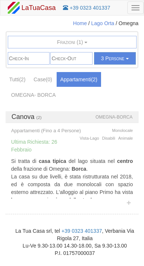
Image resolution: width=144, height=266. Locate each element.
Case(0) (43, 79)
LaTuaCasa (32, 8)
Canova (22, 116)
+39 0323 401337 (81, 231)
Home (80, 23)
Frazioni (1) (72, 42)
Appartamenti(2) (78, 79)
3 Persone (115, 58)
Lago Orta (102, 23)
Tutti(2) (17, 79)
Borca (46, 95)
